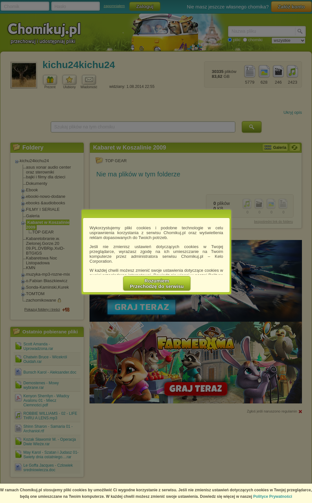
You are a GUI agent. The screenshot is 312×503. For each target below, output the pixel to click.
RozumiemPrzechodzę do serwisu (157, 283)
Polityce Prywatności (272, 496)
